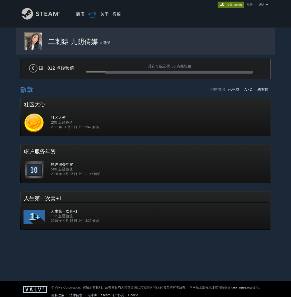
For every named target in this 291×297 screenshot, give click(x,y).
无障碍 (92, 295)
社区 (92, 14)
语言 (262, 5)
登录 (250, 5)
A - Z (248, 89)
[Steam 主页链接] (44, 18)
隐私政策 (57, 295)
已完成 (233, 89)
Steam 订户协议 (112, 295)
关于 (104, 14)
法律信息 (75, 295)
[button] (145, 117)
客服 (116, 14)
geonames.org (241, 287)
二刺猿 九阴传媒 (74, 42)
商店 (80, 14)
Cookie (133, 295)
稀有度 (263, 89)
